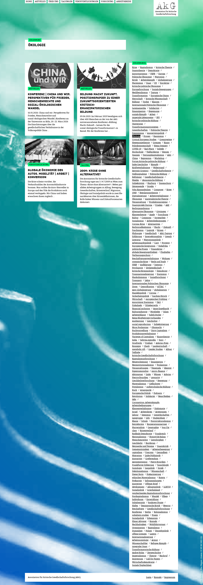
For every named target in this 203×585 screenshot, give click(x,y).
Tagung (154, 92)
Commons (146, 217)
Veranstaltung (139, 202)
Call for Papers (153, 558)
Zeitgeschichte (154, 552)
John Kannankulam (141, 189)
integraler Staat (139, 546)
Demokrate (162, 270)
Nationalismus (139, 436)
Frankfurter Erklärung (143, 465)
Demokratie (153, 70)
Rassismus (158, 136)
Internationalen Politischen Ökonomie (150, 283)
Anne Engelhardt (161, 308)
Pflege (165, 496)
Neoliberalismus (140, 92)
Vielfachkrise (152, 151)
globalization (160, 289)
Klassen (155, 101)
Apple (152, 214)
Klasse (135, 421)
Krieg (169, 189)
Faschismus (138, 230)
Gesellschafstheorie (154, 177)
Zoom (135, 286)
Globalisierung (165, 80)
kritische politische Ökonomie (146, 86)
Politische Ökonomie (142, 76)
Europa (161, 73)
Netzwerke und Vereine (143, 446)
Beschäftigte (138, 508)
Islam (166, 311)
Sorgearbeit (160, 217)
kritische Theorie (164, 67)
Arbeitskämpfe (148, 80)
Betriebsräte (138, 424)
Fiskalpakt (137, 305)
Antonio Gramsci (140, 170)
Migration (159, 76)
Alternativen (154, 224)
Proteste (166, 242)
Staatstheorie (138, 70)
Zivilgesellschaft (154, 267)
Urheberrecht (151, 305)
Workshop (159, 158)
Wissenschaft (157, 471)
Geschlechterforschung (143, 380)
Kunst (167, 142)
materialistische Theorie (156, 199)
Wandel (155, 496)
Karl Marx (149, 148)
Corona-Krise (138, 224)
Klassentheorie (139, 214)
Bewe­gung (162, 380)
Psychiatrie (137, 267)
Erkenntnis (152, 518)
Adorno (167, 374)
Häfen (135, 505)
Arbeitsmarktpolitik (141, 242)
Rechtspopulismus (141, 208)
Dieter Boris (138, 474)
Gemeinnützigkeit (140, 449)
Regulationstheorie (149, 192)
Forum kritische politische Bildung (148, 161)
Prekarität (137, 480)
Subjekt (160, 148)
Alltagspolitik (153, 486)
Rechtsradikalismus (141, 227)
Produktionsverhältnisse (144, 333)
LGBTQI (167, 486)
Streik (160, 468)
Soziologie (137, 468)
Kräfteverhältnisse (141, 167)
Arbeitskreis (146, 411)
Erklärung (137, 236)
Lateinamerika (139, 108)
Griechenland (153, 490)
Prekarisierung (154, 474)
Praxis (155, 515)
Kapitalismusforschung (143, 358)
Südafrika (163, 246)
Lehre (147, 280)
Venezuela (156, 368)
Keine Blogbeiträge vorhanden (146, 317)
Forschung (163, 214)
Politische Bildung (158, 174)
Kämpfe (154, 164)
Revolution (137, 396)
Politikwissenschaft (141, 145)
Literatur (136, 239)
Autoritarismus (139, 73)
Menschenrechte (140, 439)
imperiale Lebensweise (142, 117)
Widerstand (158, 167)
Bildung (136, 101)
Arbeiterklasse (139, 314)
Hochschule (137, 151)
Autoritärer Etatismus (143, 302)
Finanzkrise (156, 249)
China (135, 158)
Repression (146, 158)
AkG (169, 155)
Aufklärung (145, 264)
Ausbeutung (138, 321)
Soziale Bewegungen (161, 89)
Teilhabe (136, 352)
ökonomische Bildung (152, 180)
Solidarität (154, 108)
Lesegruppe (137, 418)
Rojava (162, 477)
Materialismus (139, 383)
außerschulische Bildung (158, 386)
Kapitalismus (146, 67)
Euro (161, 340)
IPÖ (158, 117)
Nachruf (163, 555)
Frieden (158, 205)
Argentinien (161, 411)
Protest (147, 136)
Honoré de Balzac (157, 436)
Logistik (150, 230)
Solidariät (150, 396)
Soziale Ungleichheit (142, 565)
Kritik (135, 80)
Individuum (137, 499)
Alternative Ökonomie (142, 211)
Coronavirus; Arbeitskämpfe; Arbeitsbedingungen (146, 404)
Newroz (166, 505)
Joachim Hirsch (159, 296)
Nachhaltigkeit (139, 524)
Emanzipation (138, 111)
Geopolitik (150, 468)
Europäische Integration (143, 246)
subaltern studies (140, 515)
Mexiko (135, 180)
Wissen (157, 374)
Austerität (137, 483)
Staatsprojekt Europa (142, 205)
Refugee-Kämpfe (158, 543)
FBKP (134, 264)
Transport (137, 280)
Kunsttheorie (163, 336)
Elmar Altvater (139, 521)
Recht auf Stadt (158, 261)
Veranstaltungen (140, 368)
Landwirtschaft (160, 346)
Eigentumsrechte (140, 371)
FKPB (152, 73)
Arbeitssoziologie (140, 540)
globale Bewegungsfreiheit (144, 252)
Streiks (150, 186)
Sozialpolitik (138, 490)
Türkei (146, 101)
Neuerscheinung (140, 361)
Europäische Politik (141, 393)
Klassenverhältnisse (141, 408)
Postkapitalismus (140, 496)
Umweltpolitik (162, 530)
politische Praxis (140, 249)
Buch (134, 390)
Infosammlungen (153, 480)
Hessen (165, 151)
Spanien (136, 155)
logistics (158, 264)
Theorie (152, 555)
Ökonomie (137, 199)
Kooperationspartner (157, 424)
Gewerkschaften (140, 130)
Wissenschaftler (140, 543)
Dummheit (137, 530)
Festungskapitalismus (153, 155)
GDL (148, 418)
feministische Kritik (150, 505)
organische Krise (140, 261)
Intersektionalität (153, 236)
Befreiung (137, 177)
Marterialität (138, 427)
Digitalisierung (139, 195)
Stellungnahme (139, 174)
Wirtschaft (137, 299)
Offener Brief (151, 483)
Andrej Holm (138, 552)
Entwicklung (152, 499)
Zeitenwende (138, 186)
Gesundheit (162, 452)
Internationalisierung (142, 537)
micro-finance (158, 371)
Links (148, 374)
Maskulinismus (139, 277)
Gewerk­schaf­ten (161, 414)
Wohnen (166, 258)
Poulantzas (162, 365)
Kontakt (153, 521)
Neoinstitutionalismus (143, 365)
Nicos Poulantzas (140, 327)
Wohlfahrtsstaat (157, 524)
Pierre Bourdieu (158, 461)
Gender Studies (155, 349)
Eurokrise (164, 83)
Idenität (168, 368)
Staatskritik (162, 446)
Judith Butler (155, 314)
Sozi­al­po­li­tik (138, 518)
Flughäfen (165, 252)
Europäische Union (160, 95)
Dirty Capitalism (159, 330)
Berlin (148, 512)
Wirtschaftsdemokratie (143, 562)
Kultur (135, 217)
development (138, 486)
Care (156, 242)
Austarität (137, 458)
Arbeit (152, 114)
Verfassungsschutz (141, 255)
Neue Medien (164, 396)
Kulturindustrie (139, 311)
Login (148, 577)
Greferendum (151, 458)
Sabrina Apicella (148, 340)
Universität (137, 123)
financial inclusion (141, 308)
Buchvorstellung (140, 330)
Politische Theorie (159, 130)
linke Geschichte (140, 164)
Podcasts (158, 393)
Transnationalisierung (143, 274)
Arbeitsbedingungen (156, 220)
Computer (158, 189)
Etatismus (162, 274)
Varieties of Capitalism (143, 336)
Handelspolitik (139, 293)
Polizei (149, 530)
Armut (155, 540)
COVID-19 (136, 148)
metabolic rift (138, 349)
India (134, 340)
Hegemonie (154, 111)
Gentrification (147, 286)
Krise (134, 67)
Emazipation (157, 361)
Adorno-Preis (162, 343)
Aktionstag (137, 374)
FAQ (159, 302)
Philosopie (137, 233)
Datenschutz (165, 183)
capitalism (137, 452)
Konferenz (137, 512)
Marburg (151, 183)
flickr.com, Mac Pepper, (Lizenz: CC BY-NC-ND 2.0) (201, 558)
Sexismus (146, 414)
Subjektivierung (161, 324)
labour (135, 414)
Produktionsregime (158, 202)
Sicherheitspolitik (140, 296)
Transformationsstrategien (145, 127)
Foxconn (149, 452)
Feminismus (138, 133)
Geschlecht (137, 443)
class (134, 430)
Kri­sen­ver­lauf (146, 430)
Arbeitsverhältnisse (159, 195)
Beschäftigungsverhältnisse (145, 258)
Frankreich (160, 433)
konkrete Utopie (155, 502)
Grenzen (157, 142)
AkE (167, 205)
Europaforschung (140, 89)
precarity (155, 377)
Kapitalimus (154, 527)
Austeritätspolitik (155, 133)
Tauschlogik (163, 465)
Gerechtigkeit (157, 439)
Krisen (160, 230)
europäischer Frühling (156, 299)
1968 (134, 192)
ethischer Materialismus (144, 477)
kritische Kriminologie (143, 270)
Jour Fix (165, 427)
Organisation (138, 527)
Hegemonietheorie (141, 142)
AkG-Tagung (166, 233)
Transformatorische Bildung (146, 549)
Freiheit (149, 343)
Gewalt (168, 236)
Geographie (153, 427)
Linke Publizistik (152, 455)
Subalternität (138, 502)
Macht (157, 227)
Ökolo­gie (136, 136)
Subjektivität (138, 183)
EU (155, 83)
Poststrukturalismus (161, 421)
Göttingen (161, 211)
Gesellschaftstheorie (161, 170)
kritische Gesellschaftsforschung (148, 355)
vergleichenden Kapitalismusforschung (151, 493)
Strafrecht (137, 343)
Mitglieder (155, 311)
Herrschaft (137, 98)
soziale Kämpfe (139, 114)
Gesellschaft (151, 233)
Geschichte (152, 321)
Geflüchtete (154, 383)
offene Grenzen (139, 533)
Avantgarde (145, 390)
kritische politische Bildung (145, 120)
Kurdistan (150, 443)
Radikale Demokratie (142, 433)
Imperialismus (139, 555)
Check (147, 346)
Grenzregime (166, 139)
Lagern (153, 533)
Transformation (140, 95)
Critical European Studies (144, 139)
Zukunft (167, 227)
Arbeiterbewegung (161, 449)
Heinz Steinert (161, 145)
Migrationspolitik (152, 239)
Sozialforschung (158, 277)
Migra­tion (137, 455)
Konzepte (136, 346)
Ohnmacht (157, 327)
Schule (144, 421)
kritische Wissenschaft (157, 98)
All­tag (169, 349)
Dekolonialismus (140, 471)
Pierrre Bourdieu (140, 377)
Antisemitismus (139, 461)
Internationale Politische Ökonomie (149, 104)
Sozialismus (138, 220)
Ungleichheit (159, 418)
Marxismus (137, 83)
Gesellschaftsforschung (158, 508)
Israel (135, 411)
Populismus (137, 386)
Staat (148, 83)
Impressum (137, 558)
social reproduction (141, 324)
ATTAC (160, 286)
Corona (152, 293)
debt (134, 399)
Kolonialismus (161, 512)
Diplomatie (159, 408)
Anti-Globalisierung (141, 289)
